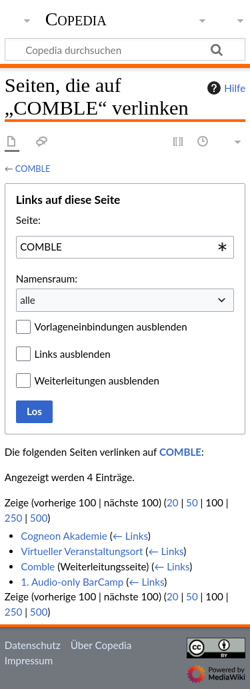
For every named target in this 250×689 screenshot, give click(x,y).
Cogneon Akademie (64, 536)
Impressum (29, 660)
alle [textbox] (27, 300)
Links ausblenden (73, 354)
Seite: (28, 220)
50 (192, 502)
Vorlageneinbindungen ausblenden (111, 327)
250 (13, 518)
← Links (130, 536)
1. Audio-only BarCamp (72, 582)
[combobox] (125, 247)
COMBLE (33, 168)
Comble (38, 566)
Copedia (76, 19)
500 (38, 518)
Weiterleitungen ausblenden (97, 380)
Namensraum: (46, 279)
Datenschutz (33, 645)
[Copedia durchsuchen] (125, 49)
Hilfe (224, 88)
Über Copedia (101, 645)
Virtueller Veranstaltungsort (82, 551)
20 (173, 502)
